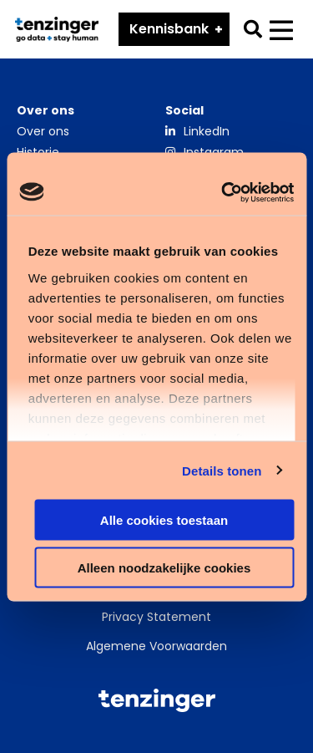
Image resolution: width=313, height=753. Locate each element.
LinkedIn (207, 131)
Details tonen (221, 470)
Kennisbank (169, 28)
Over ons (43, 131)
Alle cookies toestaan (164, 520)
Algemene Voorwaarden (156, 646)
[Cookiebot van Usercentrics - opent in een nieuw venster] (223, 192)
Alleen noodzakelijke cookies (164, 567)
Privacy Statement (156, 616)
